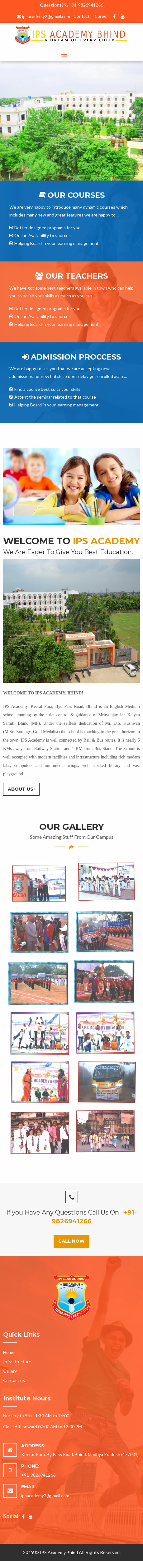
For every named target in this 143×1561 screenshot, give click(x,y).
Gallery (10, 1371)
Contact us (14, 1380)
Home (9, 1352)
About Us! (21, 789)
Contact (82, 16)
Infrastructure (17, 1361)
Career (101, 16)
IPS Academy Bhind (59, 1552)
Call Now (71, 1241)
